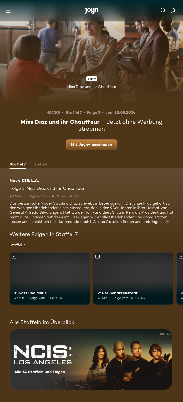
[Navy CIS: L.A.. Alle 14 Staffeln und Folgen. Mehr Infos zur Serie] (91, 359)
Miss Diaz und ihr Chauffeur (91, 86)
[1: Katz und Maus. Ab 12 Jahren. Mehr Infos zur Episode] (50, 278)
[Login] (173, 10)
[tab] (18, 164)
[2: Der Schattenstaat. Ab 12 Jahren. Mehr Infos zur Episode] (133, 278)
